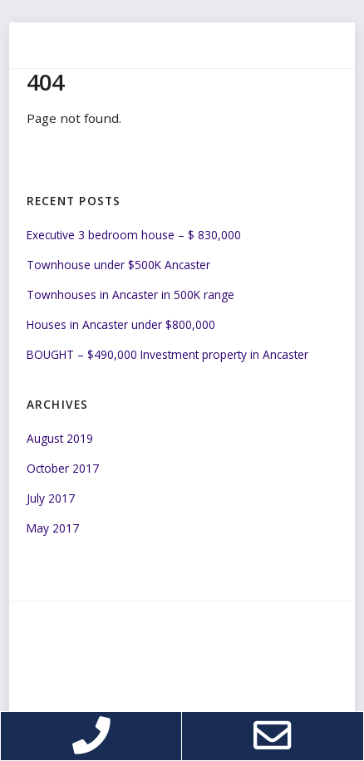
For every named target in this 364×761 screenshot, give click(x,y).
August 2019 (60, 438)
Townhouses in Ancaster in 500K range (130, 294)
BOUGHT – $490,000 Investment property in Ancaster (167, 354)
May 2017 (53, 528)
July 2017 (51, 498)
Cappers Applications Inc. (218, 689)
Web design (113, 689)
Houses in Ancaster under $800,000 (121, 324)
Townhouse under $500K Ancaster (118, 264)
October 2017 (63, 468)
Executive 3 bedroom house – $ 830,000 (134, 235)
